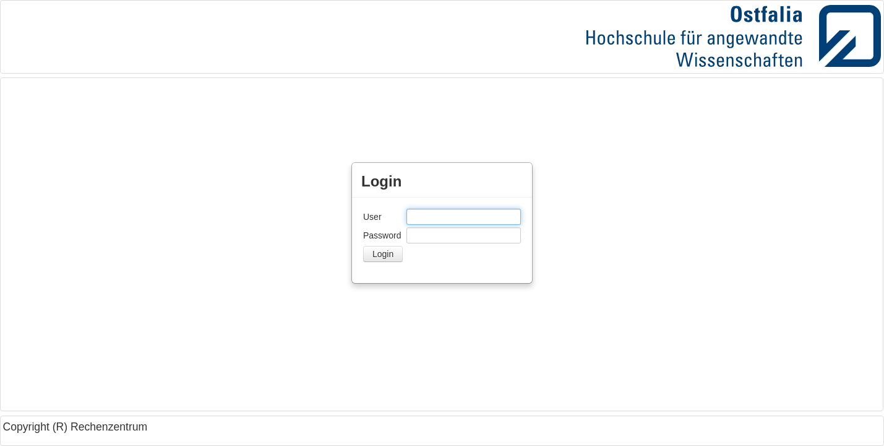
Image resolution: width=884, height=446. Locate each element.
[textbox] (463, 217)
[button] (383, 254)
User (372, 217)
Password (382, 235)
